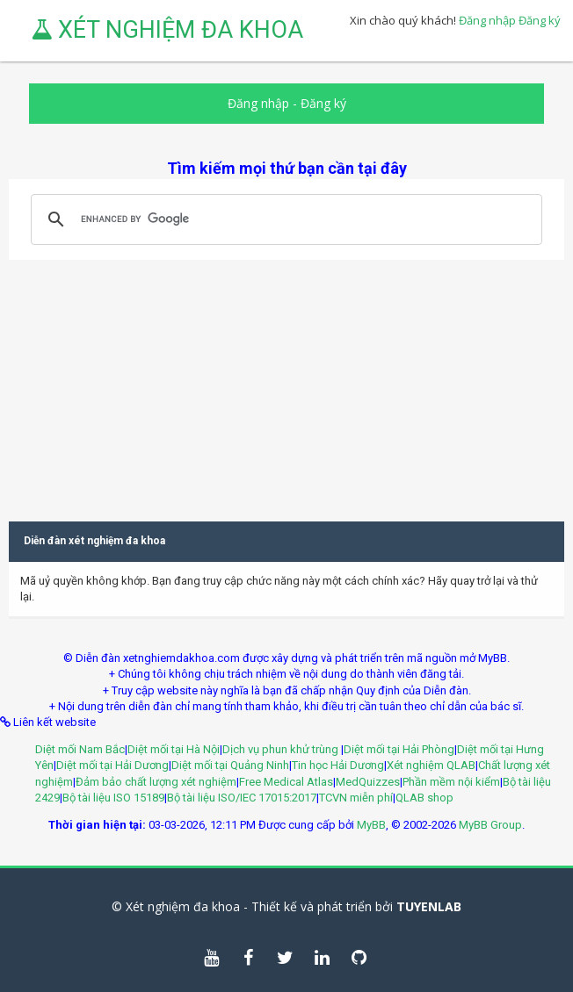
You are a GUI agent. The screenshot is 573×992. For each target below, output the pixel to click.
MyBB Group (490, 824)
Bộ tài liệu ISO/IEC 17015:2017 (241, 797)
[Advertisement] (286, 383)
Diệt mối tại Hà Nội (173, 749)
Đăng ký (540, 20)
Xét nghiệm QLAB (431, 765)
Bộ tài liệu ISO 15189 (113, 797)
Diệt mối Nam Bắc (80, 749)
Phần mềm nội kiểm (451, 781)
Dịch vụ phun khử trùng (281, 749)
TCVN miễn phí (356, 797)
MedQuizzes (368, 781)
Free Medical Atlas (286, 781)
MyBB (371, 824)
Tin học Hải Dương (338, 765)
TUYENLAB (428, 906)
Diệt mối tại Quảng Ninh (230, 765)
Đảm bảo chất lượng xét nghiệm (156, 781)
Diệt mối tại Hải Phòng (399, 749)
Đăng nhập (487, 20)
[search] (284, 219)
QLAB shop (424, 797)
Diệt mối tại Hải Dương (112, 765)
